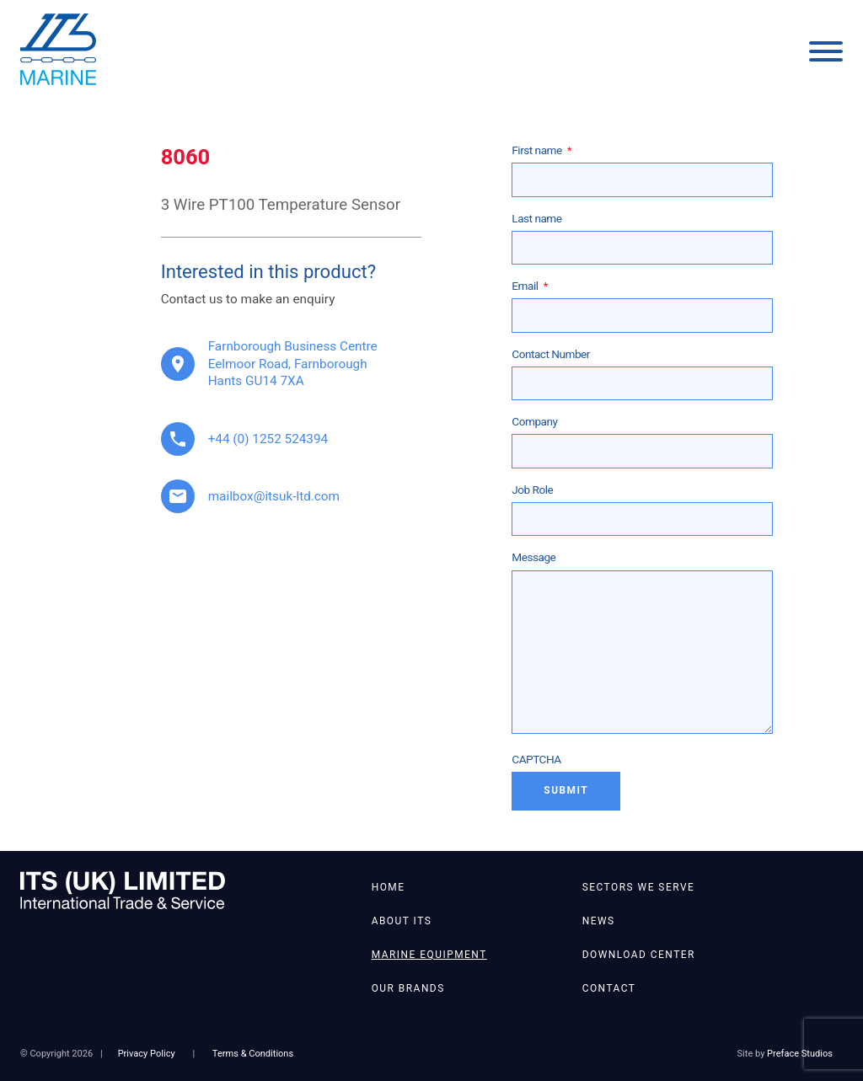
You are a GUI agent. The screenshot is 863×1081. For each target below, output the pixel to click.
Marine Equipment (429, 955)
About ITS (402, 921)
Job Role (532, 489)
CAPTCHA (536, 759)
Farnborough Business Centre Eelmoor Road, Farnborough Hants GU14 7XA (293, 363)
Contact (609, 988)
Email (530, 285)
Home (388, 887)
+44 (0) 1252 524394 (268, 439)
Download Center (638, 955)
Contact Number (551, 354)
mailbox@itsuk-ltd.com (274, 496)
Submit (566, 790)
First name (541, 150)
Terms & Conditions (252, 1053)
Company (534, 421)
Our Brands (408, 988)
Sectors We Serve (638, 887)
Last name (536, 218)
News (598, 921)
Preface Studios (800, 1053)
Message (533, 557)
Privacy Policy (146, 1053)
